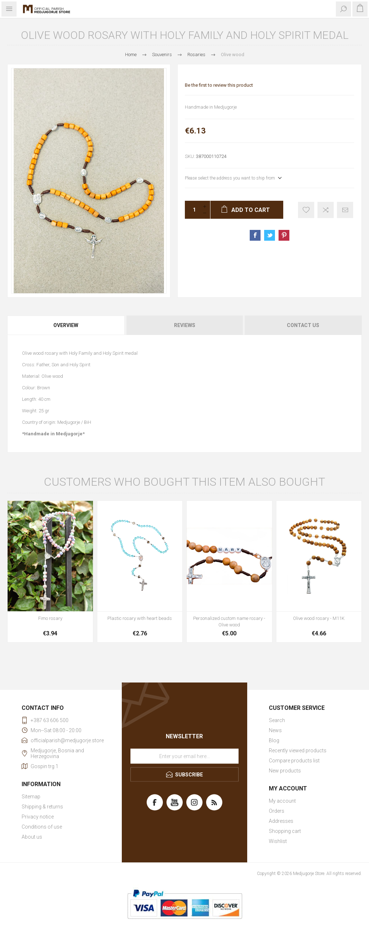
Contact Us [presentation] (303, 325)
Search (277, 720)
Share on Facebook (255, 235)
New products (285, 771)
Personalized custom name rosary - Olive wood (229, 621)
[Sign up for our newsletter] (184, 756)
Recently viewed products (297, 750)
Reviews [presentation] (184, 325)
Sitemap (31, 796)
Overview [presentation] (65, 325)
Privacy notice (38, 817)
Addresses (281, 821)
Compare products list (294, 760)
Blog (274, 740)
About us (32, 837)
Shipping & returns (42, 807)
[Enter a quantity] (192, 210)
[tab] (66, 325)
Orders (276, 811)
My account (282, 801)
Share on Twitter (269, 235)
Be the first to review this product (219, 85)
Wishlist (278, 841)
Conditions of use (42, 827)
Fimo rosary (50, 618)
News (275, 730)
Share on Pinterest (284, 235)
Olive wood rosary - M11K (318, 618)
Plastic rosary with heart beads (139, 618)
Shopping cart (285, 831)
